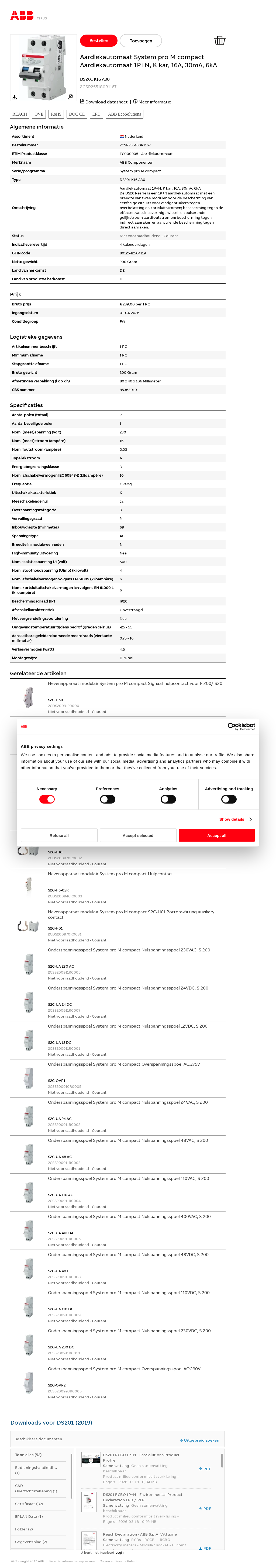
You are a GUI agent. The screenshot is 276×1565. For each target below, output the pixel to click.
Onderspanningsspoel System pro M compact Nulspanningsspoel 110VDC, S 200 (129, 1292)
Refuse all (59, 835)
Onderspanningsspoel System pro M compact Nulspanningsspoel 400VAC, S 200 (129, 1216)
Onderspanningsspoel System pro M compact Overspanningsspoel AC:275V (124, 1064)
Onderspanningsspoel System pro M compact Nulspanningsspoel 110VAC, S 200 (128, 1178)
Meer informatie (155, 102)
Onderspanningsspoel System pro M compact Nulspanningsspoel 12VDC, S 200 (128, 1026)
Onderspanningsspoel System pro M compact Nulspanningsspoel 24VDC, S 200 (128, 988)
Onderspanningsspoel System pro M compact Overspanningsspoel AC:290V (124, 1368)
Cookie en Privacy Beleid (118, 1561)
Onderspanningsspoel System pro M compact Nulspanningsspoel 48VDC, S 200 (128, 1254)
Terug (42, 18)
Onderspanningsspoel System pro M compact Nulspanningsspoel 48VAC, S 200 (128, 1140)
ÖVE (38, 114)
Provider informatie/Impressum (72, 1561)
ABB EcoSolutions (124, 114)
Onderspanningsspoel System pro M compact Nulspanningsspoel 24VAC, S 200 (128, 1102)
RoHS (56, 114)
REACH (19, 114)
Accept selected (138, 835)
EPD (96, 114)
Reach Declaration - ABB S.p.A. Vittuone (140, 1534)
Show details (231, 819)
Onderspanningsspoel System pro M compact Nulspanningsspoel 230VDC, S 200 (129, 1330)
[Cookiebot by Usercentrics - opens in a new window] (231, 726)
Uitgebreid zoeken (199, 1440)
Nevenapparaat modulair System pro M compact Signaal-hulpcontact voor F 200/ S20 (135, 683)
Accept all (216, 835)
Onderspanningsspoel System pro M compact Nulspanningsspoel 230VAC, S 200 (129, 950)
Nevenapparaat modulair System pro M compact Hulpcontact (110, 873)
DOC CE (77, 114)
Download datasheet (106, 102)
